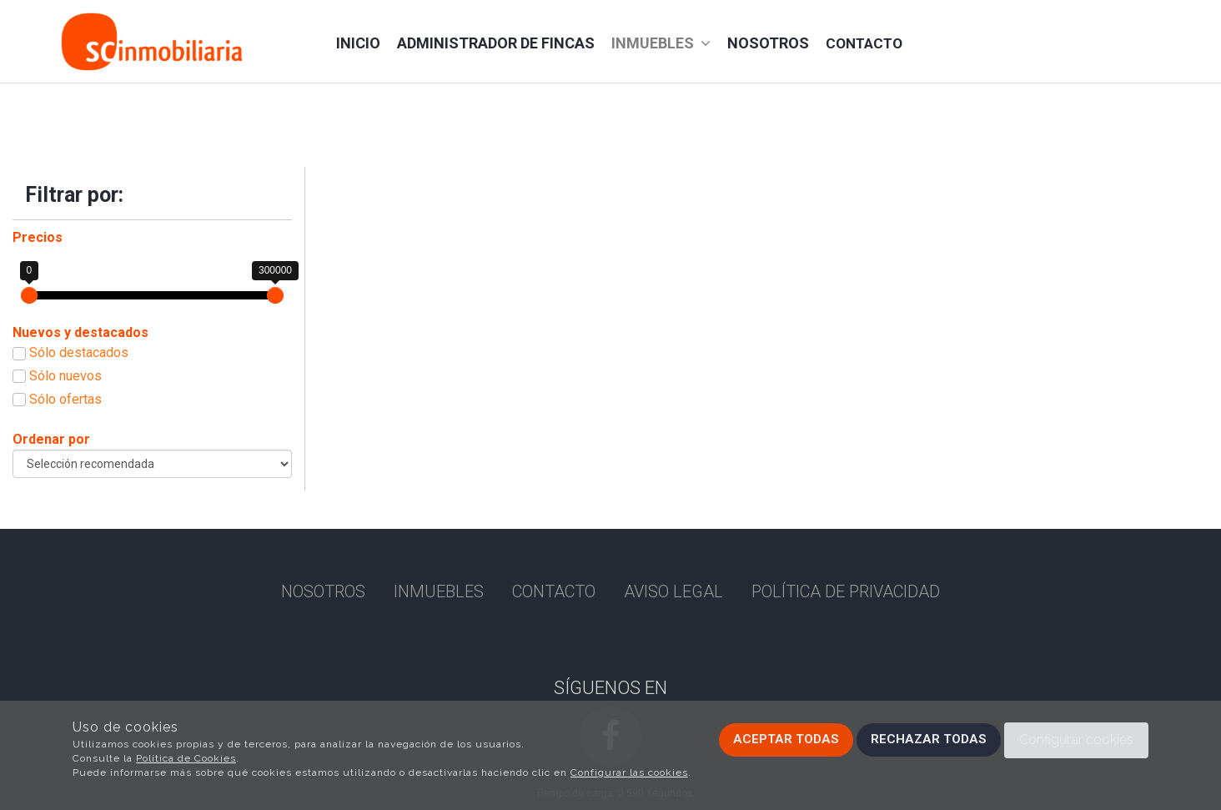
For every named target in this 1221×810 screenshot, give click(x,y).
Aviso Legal (673, 591)
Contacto (864, 43)
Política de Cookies (186, 758)
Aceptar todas (786, 739)
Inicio (358, 43)
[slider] (29, 295)
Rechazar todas (929, 739)
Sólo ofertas (65, 399)
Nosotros (768, 43)
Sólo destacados (78, 352)
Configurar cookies (1076, 739)
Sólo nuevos (65, 376)
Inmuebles (661, 43)
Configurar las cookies (629, 772)
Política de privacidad (845, 591)
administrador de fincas (496, 43)
